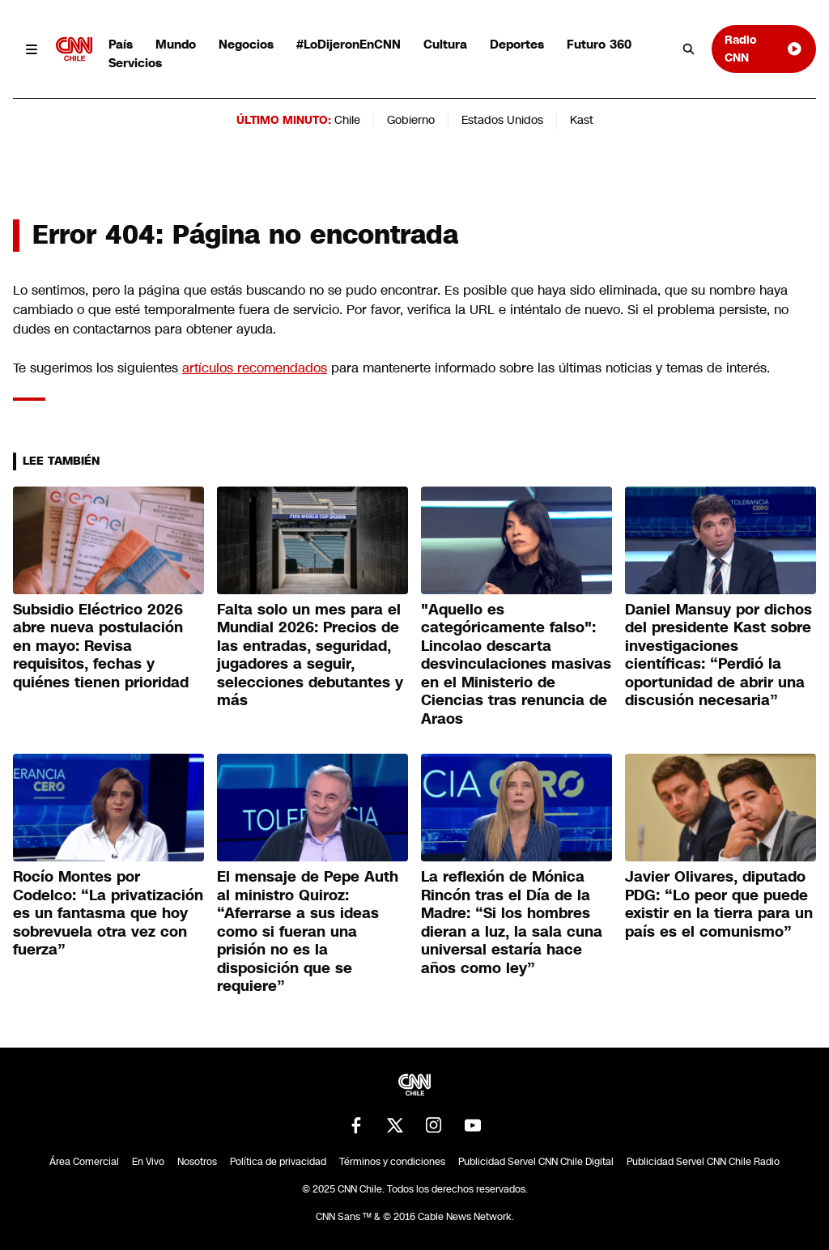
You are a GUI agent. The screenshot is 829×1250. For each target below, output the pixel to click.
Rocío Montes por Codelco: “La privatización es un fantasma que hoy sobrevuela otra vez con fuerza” (108, 913)
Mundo (175, 44)
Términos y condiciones (392, 1161)
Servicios (135, 62)
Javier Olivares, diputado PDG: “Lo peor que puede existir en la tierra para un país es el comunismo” (719, 904)
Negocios (246, 44)
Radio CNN (764, 48)
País (120, 44)
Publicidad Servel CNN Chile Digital (536, 1161)
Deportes (517, 44)
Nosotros (197, 1161)
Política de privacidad (278, 1161)
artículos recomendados (254, 368)
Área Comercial (84, 1161)
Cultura (445, 44)
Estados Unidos (502, 120)
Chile (347, 120)
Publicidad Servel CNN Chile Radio (703, 1161)
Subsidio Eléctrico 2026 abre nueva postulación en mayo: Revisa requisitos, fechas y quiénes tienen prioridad (101, 646)
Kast (581, 120)
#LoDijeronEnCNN (348, 44)
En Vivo (148, 1161)
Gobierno (411, 120)
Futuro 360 (599, 44)
